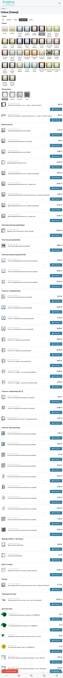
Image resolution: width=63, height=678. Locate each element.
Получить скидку (9, 671)
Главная (3, 8)
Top (3, 20)
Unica (31, 20)
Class (15, 20)
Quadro (9, 20)
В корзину (56, 109)
